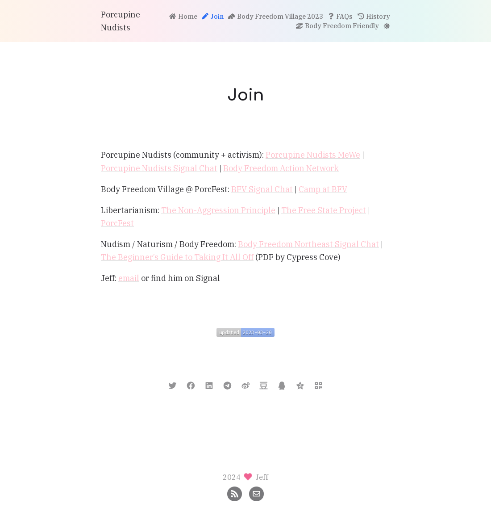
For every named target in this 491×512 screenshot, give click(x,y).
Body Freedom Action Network (281, 168)
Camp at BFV (323, 189)
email (128, 278)
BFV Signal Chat (262, 189)
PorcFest (117, 223)
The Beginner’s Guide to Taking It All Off (177, 257)
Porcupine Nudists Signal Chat (159, 168)
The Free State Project (323, 210)
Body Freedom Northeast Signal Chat (308, 244)
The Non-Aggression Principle (218, 210)
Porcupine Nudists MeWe (313, 155)
